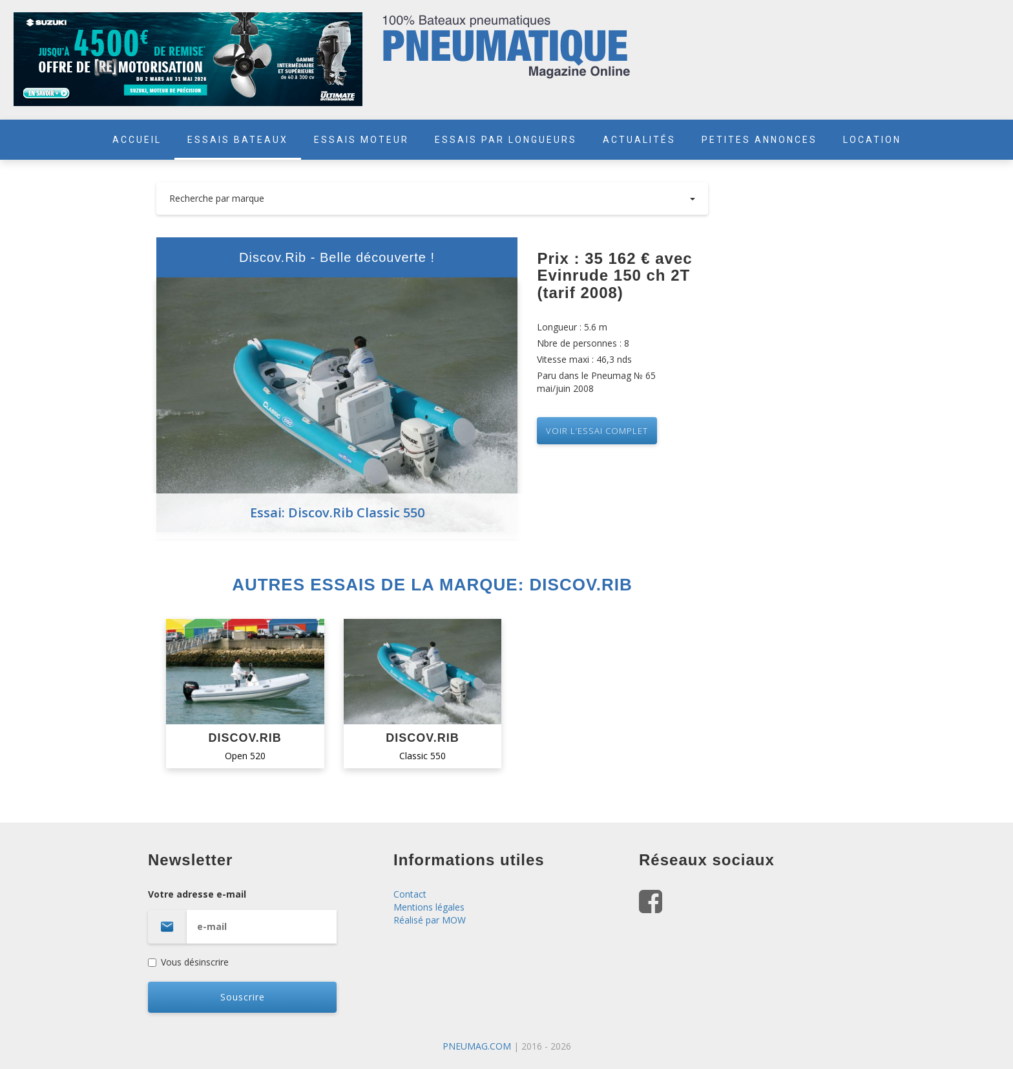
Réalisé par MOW (429, 920)
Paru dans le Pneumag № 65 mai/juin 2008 (596, 381)
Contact (409, 894)
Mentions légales (429, 907)
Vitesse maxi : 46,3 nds (584, 359)
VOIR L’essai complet (597, 431)
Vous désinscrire (188, 962)
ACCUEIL (137, 140)
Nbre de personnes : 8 (583, 343)
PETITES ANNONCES (759, 140)
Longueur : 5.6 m (572, 327)
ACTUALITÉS (639, 140)
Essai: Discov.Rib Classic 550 (337, 512)
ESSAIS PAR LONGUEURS (506, 140)
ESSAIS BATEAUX (237, 140)
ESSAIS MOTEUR (361, 140)
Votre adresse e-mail (261, 916)
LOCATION (872, 140)
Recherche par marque (432, 198)
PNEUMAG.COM (477, 1046)
